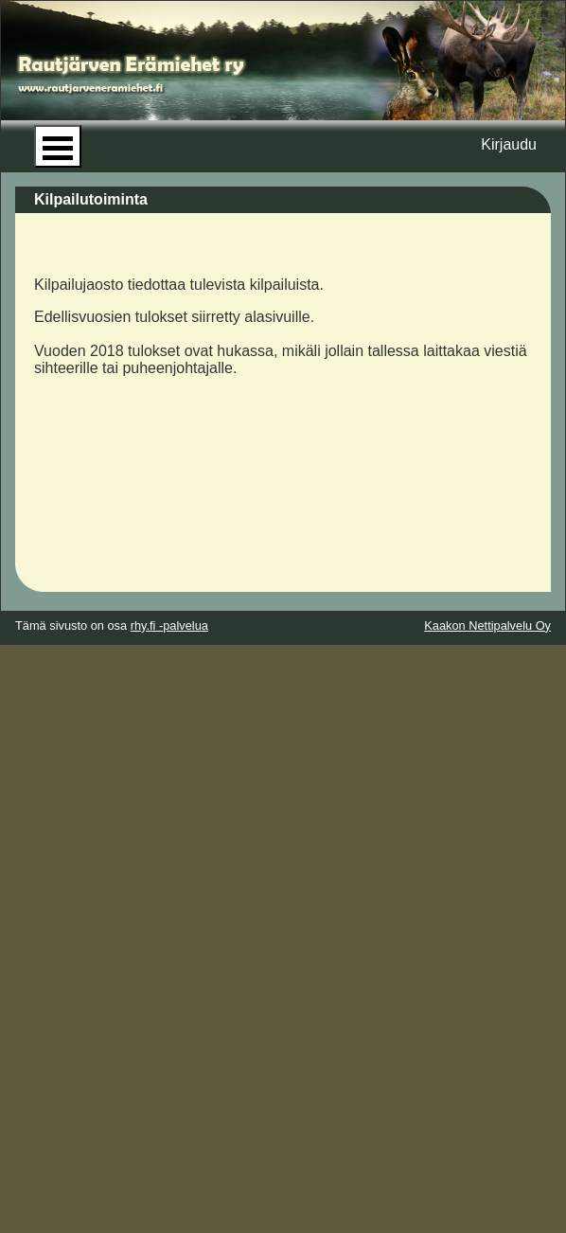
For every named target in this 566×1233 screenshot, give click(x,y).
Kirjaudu (509, 144)
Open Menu (57, 146)
